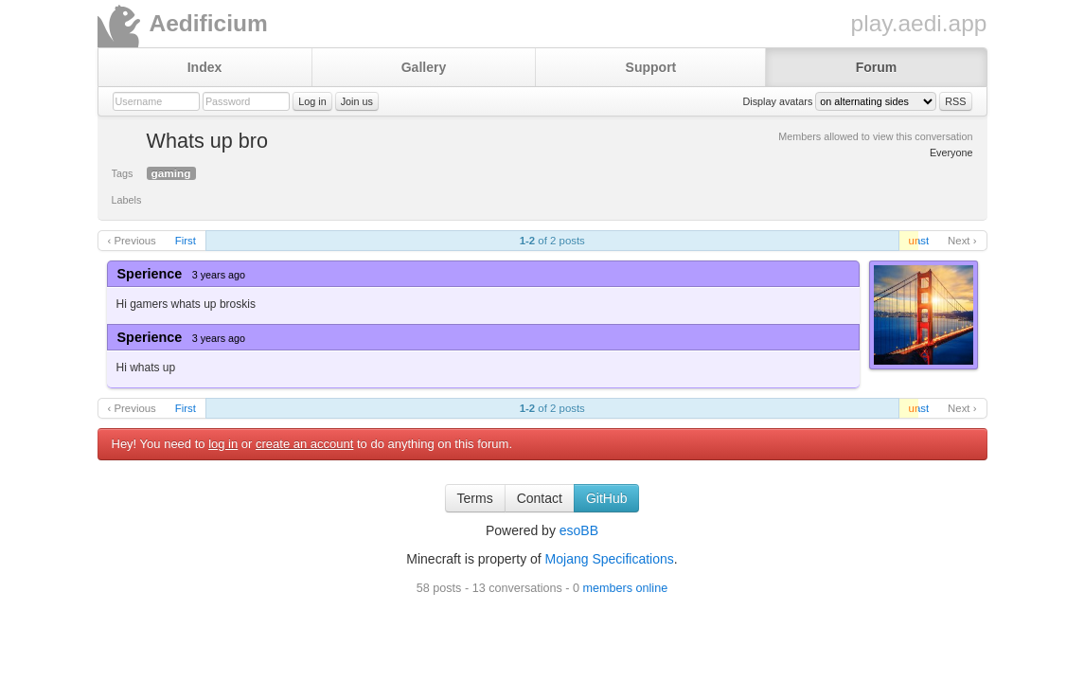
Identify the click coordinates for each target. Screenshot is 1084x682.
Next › (962, 240)
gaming (171, 173)
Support (651, 67)
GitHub (607, 498)
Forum (876, 67)
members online (625, 588)
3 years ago (218, 274)
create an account (304, 444)
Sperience (150, 273)
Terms (475, 498)
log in (223, 444)
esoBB (579, 530)
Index (204, 67)
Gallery (423, 67)
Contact (539, 498)
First (185, 240)
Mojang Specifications (609, 558)
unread (913, 240)
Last (919, 240)
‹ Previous (132, 240)
